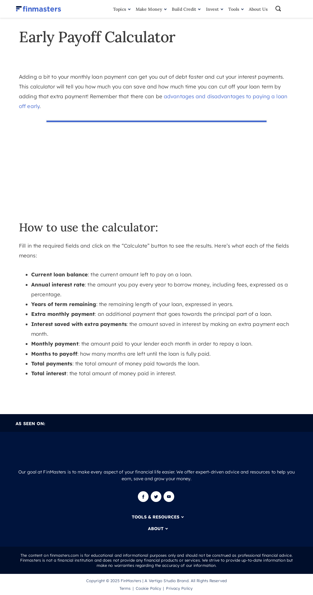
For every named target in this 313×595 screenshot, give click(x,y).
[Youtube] (169, 500)
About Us (258, 9)
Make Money (149, 9)
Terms (125, 588)
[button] (285, 9)
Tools (233, 9)
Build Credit (184, 9)
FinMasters (131, 580)
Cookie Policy (148, 588)
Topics (119, 9)
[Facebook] (144, 500)
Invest (212, 9)
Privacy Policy (179, 588)
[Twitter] (156, 500)
